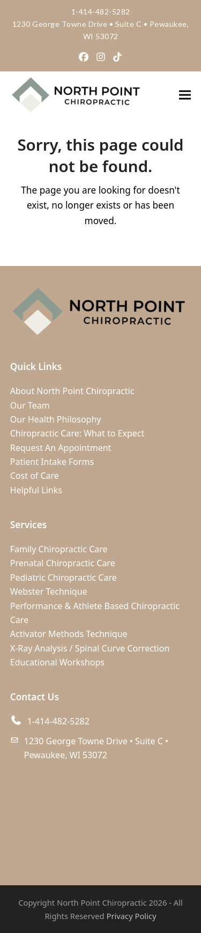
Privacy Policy (132, 915)
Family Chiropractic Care (59, 549)
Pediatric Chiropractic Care (63, 577)
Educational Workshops (57, 662)
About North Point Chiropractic (72, 391)
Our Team (30, 405)
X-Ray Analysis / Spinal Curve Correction (90, 648)
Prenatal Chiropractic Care (62, 563)
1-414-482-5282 (100, 11)
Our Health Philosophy (55, 419)
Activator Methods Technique (69, 634)
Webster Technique (48, 591)
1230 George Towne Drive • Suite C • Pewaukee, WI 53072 (96, 748)
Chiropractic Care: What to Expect (77, 433)
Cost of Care (34, 476)
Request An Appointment (60, 448)
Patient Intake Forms (52, 462)
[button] (185, 94)
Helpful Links (36, 490)
